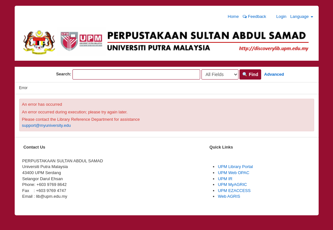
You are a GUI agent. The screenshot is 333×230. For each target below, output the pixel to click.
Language (301, 16)
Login (278, 16)
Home (230, 16)
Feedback (254, 16)
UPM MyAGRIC (232, 184)
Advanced (274, 74)
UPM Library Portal (235, 166)
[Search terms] (136, 74)
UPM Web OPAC (233, 172)
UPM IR (225, 178)
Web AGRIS (229, 196)
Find (250, 74)
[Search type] (219, 74)
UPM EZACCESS (234, 190)
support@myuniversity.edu (46, 125)
